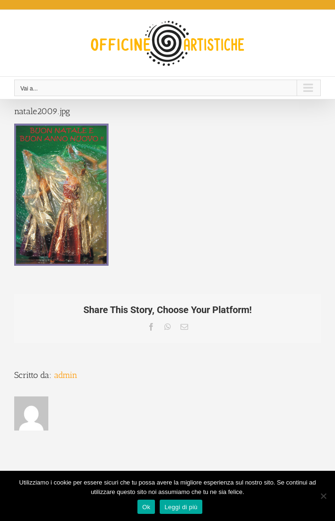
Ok (146, 507)
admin (65, 375)
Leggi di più (181, 507)
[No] (323, 496)
